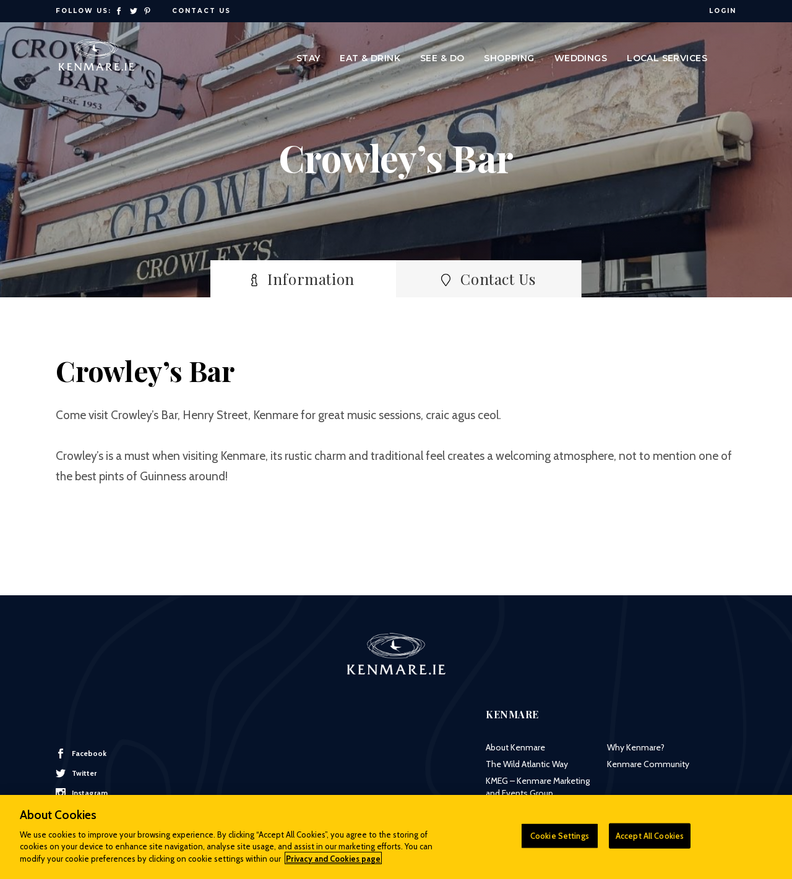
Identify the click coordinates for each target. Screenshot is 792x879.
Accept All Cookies (650, 841)
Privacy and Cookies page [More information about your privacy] (333, 864)
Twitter (76, 773)
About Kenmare (515, 747)
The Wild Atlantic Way (527, 764)
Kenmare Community (648, 764)
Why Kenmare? (636, 747)
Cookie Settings (559, 841)
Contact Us (201, 11)
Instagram (82, 793)
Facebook (81, 753)
